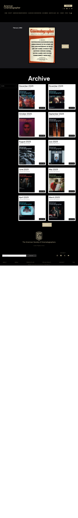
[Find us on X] (69, 8)
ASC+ (58, 13)
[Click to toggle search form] (69, 13)
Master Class (52, 13)
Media (16, 262)
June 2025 (24, 169)
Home (6, 13)
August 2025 (25, 141)
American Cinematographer (20, 13)
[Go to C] (12, 7)
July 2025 (53, 141)
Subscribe (68, 5)
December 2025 (26, 86)
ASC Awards (45, 13)
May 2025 (53, 169)
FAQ (74, 262)
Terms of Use (30, 262)
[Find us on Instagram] (64, 8)
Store (66, 13)
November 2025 (56, 86)
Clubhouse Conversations (34, 13)
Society (10, 13)
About (4, 262)
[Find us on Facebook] (66, 8)
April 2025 (24, 197)
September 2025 (56, 113)
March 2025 (54, 197)
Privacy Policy (46, 262)
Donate (62, 13)
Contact (61, 262)
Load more (47, 224)
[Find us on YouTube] (68, 255)
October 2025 (25, 113)
